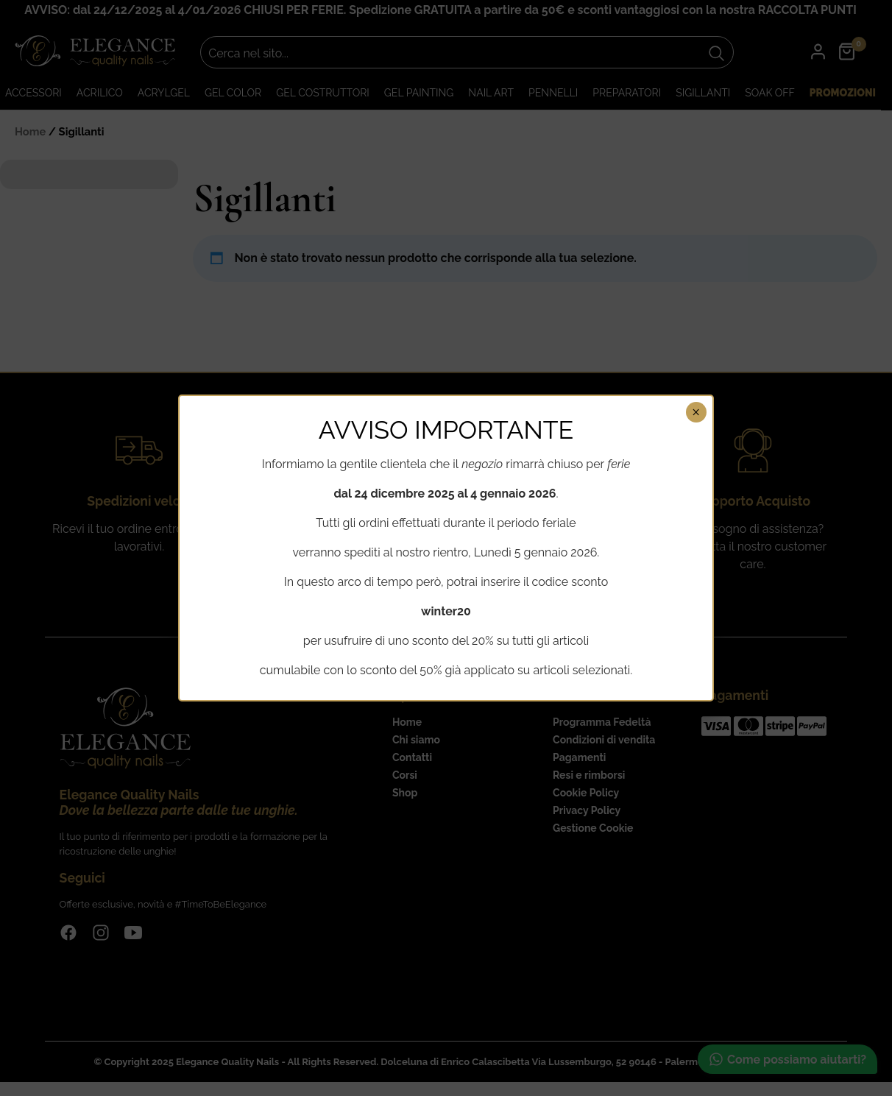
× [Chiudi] (696, 412)
